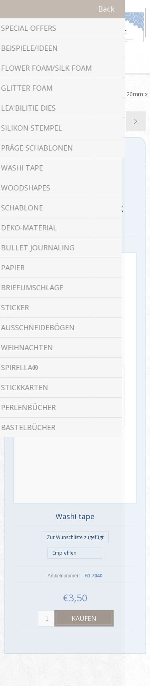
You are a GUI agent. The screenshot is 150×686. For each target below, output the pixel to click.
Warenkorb (85, 63)
